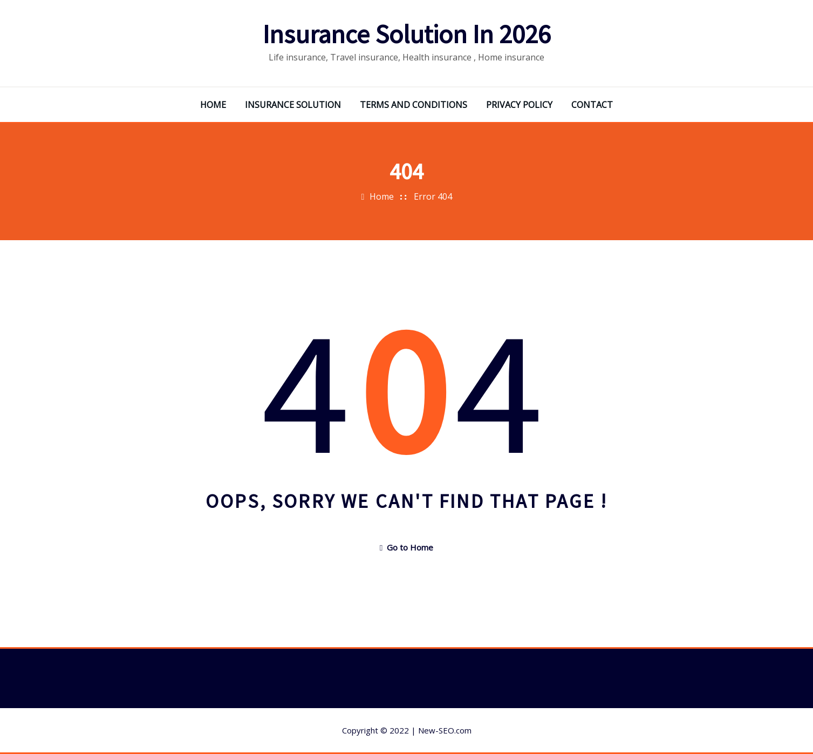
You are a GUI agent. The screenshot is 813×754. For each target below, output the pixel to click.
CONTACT (592, 105)
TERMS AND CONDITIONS (413, 105)
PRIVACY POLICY (519, 105)
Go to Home (406, 547)
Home (382, 196)
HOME (213, 105)
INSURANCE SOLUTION (293, 105)
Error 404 (433, 196)
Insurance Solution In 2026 (407, 34)
